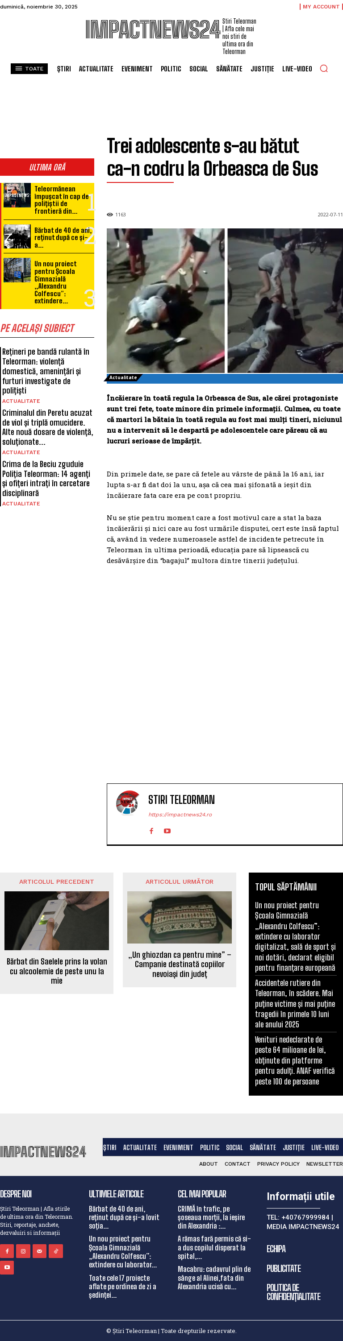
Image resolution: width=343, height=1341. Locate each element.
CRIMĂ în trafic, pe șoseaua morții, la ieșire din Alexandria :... (211, 1216)
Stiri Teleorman (181, 800)
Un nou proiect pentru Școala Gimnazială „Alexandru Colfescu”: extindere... (55, 282)
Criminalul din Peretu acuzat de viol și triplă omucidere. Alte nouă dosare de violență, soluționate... (47, 426)
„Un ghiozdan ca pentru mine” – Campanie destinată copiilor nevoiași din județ (179, 964)
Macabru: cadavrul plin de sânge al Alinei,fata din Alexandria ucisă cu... (214, 1277)
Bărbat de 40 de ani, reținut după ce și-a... (62, 237)
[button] (324, 68)
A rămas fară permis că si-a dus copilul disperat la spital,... (214, 1246)
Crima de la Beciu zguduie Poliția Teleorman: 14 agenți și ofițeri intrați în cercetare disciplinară (46, 477)
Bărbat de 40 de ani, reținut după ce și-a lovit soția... (124, 1216)
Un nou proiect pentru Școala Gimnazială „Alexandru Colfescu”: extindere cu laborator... (123, 1251)
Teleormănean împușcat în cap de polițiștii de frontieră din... (61, 200)
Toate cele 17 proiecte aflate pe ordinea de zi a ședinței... (122, 1285)
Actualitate (21, 400)
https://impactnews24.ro (180, 814)
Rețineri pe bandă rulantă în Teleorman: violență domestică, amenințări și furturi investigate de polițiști (45, 370)
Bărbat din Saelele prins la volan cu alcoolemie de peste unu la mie (57, 971)
